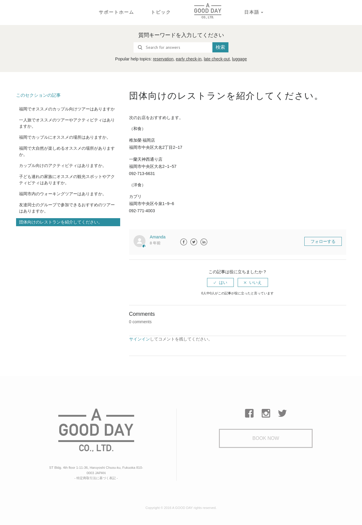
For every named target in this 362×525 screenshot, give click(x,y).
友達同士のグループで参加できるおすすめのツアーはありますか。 (67, 207)
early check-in (188, 59)
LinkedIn (203, 242)
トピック (160, 12)
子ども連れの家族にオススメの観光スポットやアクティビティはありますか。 (67, 179)
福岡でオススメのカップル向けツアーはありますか (67, 109)
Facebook (183, 242)
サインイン (139, 338)
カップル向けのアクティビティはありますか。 (62, 165)
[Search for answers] (173, 47)
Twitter (193, 242)
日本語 (250, 12)
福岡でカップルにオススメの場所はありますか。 (65, 137)
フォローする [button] (323, 241)
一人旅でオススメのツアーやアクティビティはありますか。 (67, 123)
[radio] (220, 282)
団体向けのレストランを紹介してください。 (60, 222)
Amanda (157, 237)
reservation (163, 59)
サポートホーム (117, 12)
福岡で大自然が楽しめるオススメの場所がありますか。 (67, 151)
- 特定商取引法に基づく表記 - (96, 477)
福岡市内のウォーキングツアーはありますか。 (62, 193)
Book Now (266, 438)
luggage (239, 59)
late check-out (217, 59)
